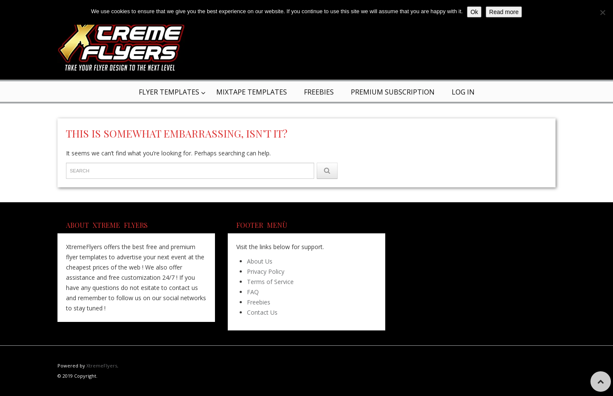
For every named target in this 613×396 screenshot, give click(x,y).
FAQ (253, 292)
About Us (259, 261)
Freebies (319, 92)
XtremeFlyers (101, 365)
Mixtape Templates (251, 92)
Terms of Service (270, 282)
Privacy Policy (265, 271)
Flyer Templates (169, 92)
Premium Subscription (393, 92)
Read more (503, 12)
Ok (474, 12)
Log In (463, 92)
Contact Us (262, 312)
